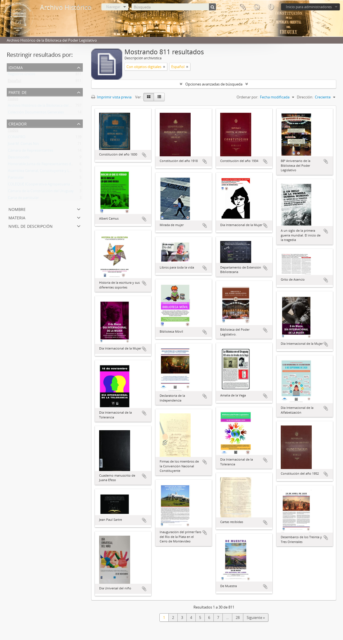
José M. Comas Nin (23, 144)
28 (238, 617)
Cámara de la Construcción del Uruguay (41, 192)
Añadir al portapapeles (144, 155)
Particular (16, 178)
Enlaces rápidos (271, 7)
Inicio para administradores (309, 6)
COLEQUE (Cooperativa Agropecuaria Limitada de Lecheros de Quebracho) (70, 185)
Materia (16, 217)
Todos (13, 99)
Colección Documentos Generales (36, 113)
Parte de (17, 92)
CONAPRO (16, 138)
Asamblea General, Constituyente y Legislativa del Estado (55, 171)
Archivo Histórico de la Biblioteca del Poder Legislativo (53, 106)
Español (14, 81)
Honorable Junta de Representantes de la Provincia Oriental (57, 165)
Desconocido (19, 158)
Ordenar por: (247, 97)
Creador (17, 123)
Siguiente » (256, 617)
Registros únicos (21, 75)
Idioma (257, 7)
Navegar (113, 6)
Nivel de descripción (30, 225)
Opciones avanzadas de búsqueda (213, 84)
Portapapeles (242, 7)
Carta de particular (23, 198)
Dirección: (305, 97)
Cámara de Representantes (30, 151)
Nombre (17, 209)
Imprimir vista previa (111, 97)
